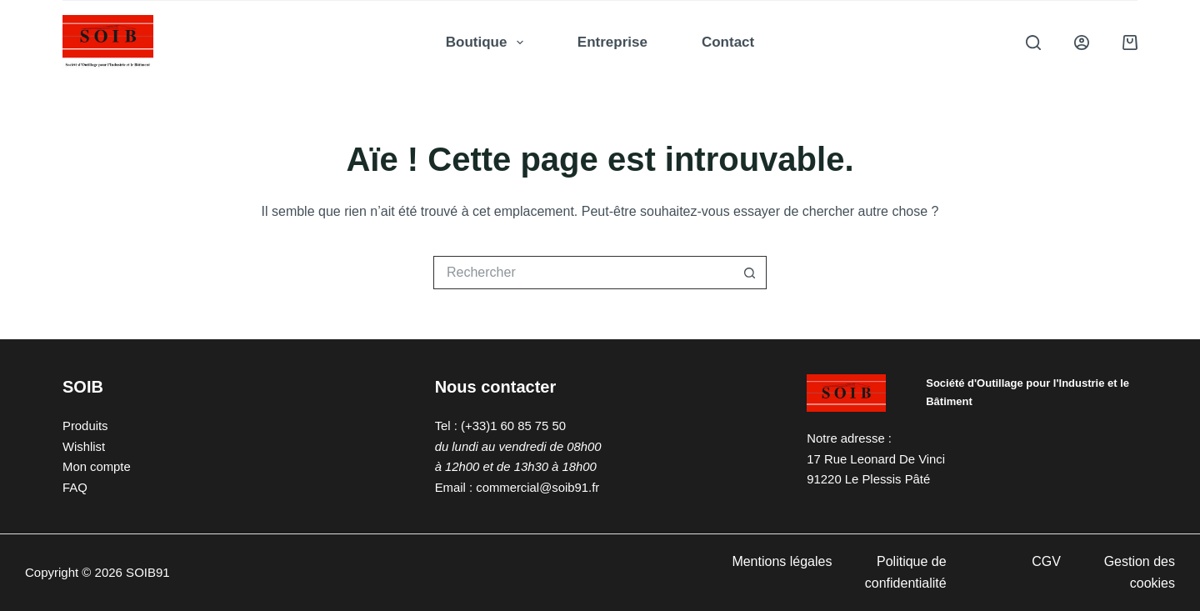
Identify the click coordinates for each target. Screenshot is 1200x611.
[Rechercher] (1033, 42)
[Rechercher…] (583, 272)
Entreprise (613, 42)
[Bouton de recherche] (750, 272)
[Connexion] (1081, 42)
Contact (728, 42)
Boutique (488, 43)
